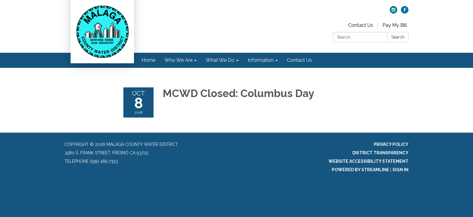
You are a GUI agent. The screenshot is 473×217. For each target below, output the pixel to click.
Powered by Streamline (360, 169)
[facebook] (404, 12)
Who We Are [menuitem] (178, 60)
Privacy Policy (391, 144)
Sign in (400, 169)
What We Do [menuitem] (220, 60)
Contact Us (360, 25)
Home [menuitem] (148, 60)
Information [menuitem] (261, 60)
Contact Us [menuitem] (299, 60)
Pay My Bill (395, 25)
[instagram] (393, 12)
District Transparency (380, 152)
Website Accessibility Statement (368, 161)
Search (398, 37)
